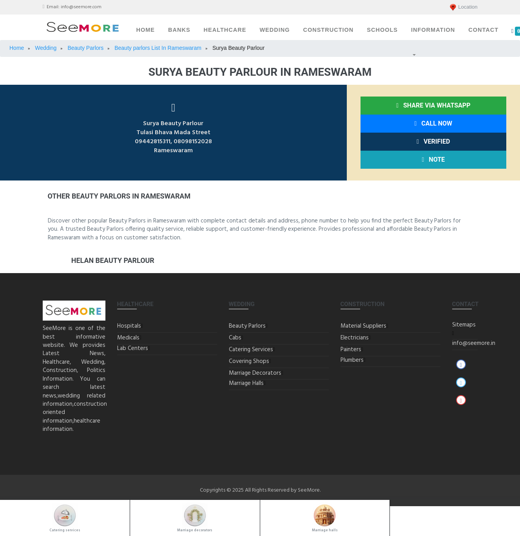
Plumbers (352, 360)
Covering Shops (249, 361)
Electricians (355, 338)
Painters (351, 350)
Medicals (128, 338)
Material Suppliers (363, 326)
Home (145, 30)
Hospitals (129, 326)
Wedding (274, 30)
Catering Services (251, 350)
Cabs (235, 338)
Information (433, 30)
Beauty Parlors (247, 326)
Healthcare (225, 30)
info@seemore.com (81, 7)
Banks (179, 30)
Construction (328, 30)
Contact (483, 30)
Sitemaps (464, 325)
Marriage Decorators (255, 373)
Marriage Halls (246, 383)
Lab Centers (132, 348)
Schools (382, 30)
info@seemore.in (473, 343)
